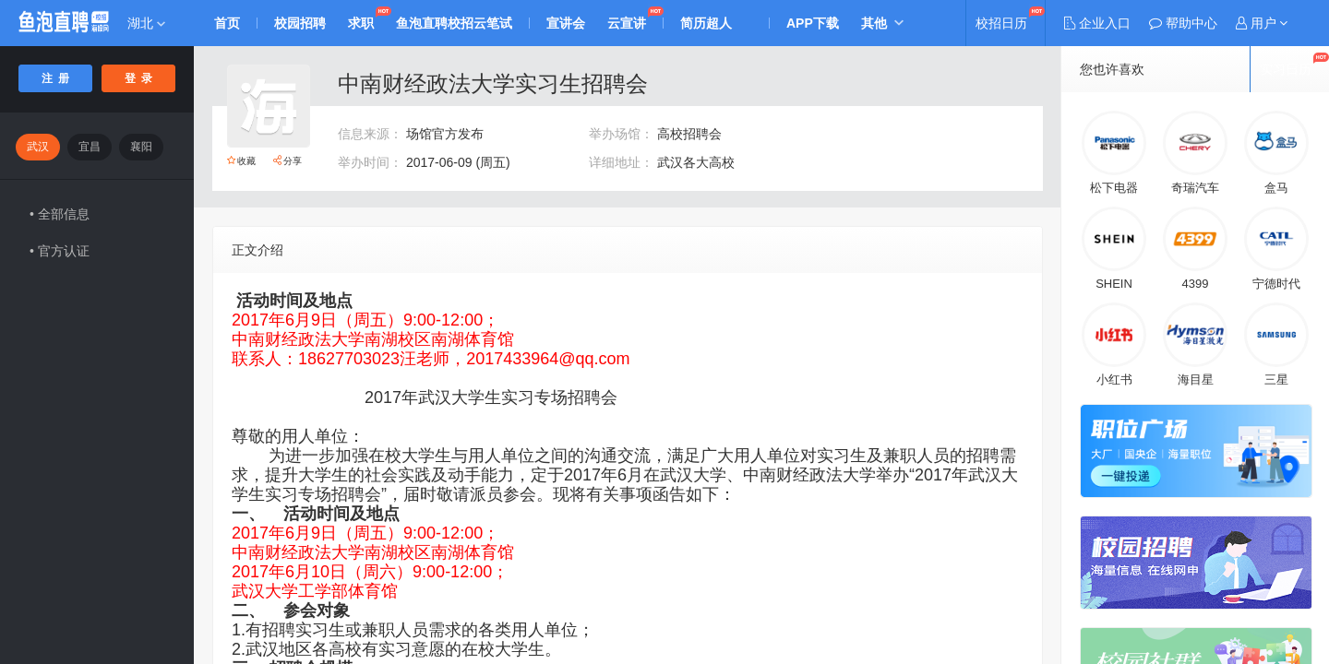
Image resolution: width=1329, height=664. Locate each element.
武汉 (38, 146)
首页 (227, 23)
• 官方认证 (60, 250)
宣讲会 (565, 23)
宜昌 (89, 146)
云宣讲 (626, 23)
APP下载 (812, 23)
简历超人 (706, 23)
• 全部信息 (60, 214)
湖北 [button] (146, 23)
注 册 (56, 78)
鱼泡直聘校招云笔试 (454, 23)
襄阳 (141, 146)
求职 (361, 23)
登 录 (139, 78)
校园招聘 (300, 23)
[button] (1262, 23)
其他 (874, 23)
